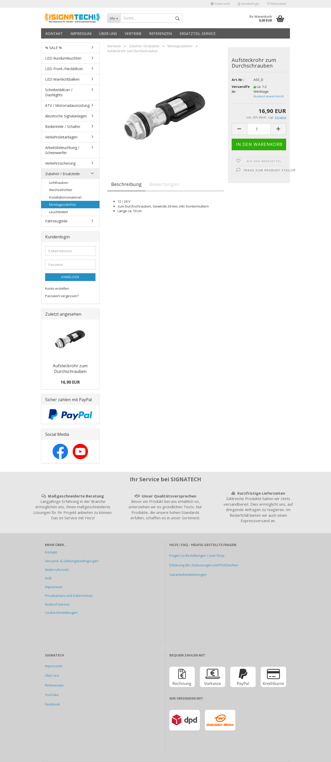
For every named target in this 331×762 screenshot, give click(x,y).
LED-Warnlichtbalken (62, 79)
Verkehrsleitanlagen (61, 137)
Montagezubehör (62, 204)
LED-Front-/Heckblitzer (64, 68)
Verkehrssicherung (60, 163)
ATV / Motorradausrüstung (67, 105)
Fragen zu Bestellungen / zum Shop (197, 555)
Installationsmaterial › (66, 197)
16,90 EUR (70, 382)
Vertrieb (133, 33)
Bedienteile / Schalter (62, 126)
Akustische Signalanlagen (66, 116)
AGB (48, 578)
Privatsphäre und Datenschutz (69, 595)
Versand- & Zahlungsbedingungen (72, 561)
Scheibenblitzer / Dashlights (58, 92)
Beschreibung (126, 184)
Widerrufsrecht (57, 569)
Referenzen (160, 33)
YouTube (52, 694)
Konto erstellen (57, 288)
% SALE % (53, 47)
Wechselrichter (60, 189)
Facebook (52, 704)
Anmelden (70, 277)
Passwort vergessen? (62, 296)
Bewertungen (164, 184)
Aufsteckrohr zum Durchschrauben (70, 368)
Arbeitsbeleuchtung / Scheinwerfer (62, 150)
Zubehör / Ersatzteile (62, 173)
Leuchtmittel (58, 212)
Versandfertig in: (239, 89)
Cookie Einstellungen (61, 612)
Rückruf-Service (57, 604)
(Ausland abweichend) (269, 96)
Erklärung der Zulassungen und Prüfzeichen (203, 565)
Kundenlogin (248, 4)
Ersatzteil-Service (198, 33)
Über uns (108, 33)
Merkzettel (276, 4)
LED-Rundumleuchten (63, 58)
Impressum (80, 33)
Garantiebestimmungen (188, 574)
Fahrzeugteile (56, 221)
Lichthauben (58, 182)
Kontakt (54, 33)
